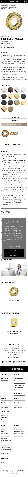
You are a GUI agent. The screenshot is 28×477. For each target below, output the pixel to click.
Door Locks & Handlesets (20, 380)
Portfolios (3, 399)
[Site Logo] (14, 1)
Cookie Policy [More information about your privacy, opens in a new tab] (13, 239)
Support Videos (4, 433)
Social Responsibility (19, 436)
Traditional (3, 421)
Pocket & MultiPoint (19, 385)
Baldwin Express (5, 453)
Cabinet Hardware (18, 378)
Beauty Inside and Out (19, 433)
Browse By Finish (18, 394)
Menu (24, 2)
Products (16, 374)
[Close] (23, 220)
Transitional (4, 417)
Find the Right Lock (5, 447)
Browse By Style (18, 405)
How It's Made (17, 429)
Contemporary (4, 415)
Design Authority (18, 407)
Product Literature (5, 445)
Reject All (14, 250)
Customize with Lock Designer (14, 124)
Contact (3, 429)
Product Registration (6, 440)
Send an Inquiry (4, 380)
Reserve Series (4, 407)
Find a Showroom (7, 361)
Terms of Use (21, 471)
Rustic (2, 419)
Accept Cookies (14, 255)
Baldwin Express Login (19, 361)
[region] (14, 238)
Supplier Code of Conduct (11, 471)
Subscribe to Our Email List (14, 357)
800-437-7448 (4, 378)
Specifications (16, 145)
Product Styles (5, 411)
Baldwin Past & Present (19, 431)
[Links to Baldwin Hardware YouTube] (22, 369)
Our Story (16, 425)
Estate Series (4, 402)
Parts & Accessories (18, 389)
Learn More (9, 269)
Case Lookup (4, 438)
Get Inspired (17, 399)
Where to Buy (14, 121)
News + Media (4, 458)
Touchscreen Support (6, 449)
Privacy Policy (21, 470)
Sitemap (14, 473)
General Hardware (18, 387)
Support (3, 425)
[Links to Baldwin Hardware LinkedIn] (18, 369)
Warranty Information (6, 442)
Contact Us (4, 374)
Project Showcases (18, 402)
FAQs (2, 431)
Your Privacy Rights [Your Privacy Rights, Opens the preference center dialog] (14, 246)
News (2, 462)
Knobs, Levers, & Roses (19, 383)
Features (7, 145)
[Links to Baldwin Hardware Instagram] (11, 369)
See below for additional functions (8, 47)
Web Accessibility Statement (10, 470)
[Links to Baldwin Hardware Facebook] (15, 369)
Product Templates (5, 436)
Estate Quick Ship (5, 405)
